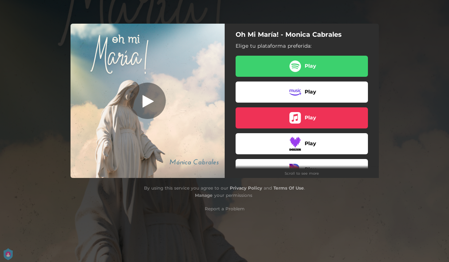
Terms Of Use (288, 188)
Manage (204, 195)
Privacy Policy (246, 188)
